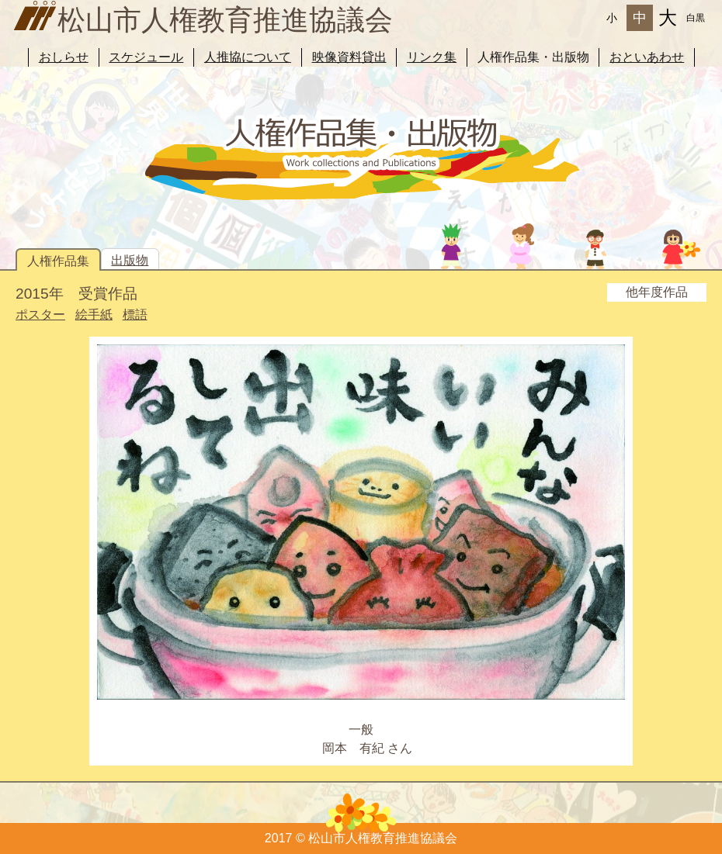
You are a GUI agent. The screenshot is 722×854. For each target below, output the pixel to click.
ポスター (40, 314)
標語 (135, 314)
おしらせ (64, 57)
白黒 (695, 17)
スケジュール (146, 57)
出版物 (129, 260)
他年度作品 (657, 292)
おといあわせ (646, 57)
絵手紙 (94, 314)
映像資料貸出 (349, 57)
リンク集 (431, 57)
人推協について (247, 57)
